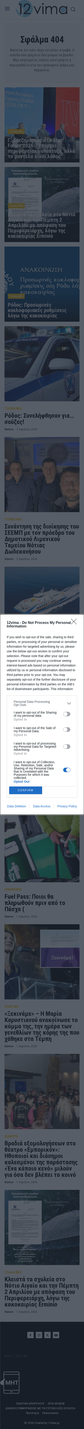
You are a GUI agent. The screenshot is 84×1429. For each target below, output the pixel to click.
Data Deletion (16, 806)
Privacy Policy (67, 806)
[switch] (66, 714)
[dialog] (42, 714)
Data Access (41, 806)
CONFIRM (25, 790)
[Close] (75, 623)
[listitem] (42, 703)
